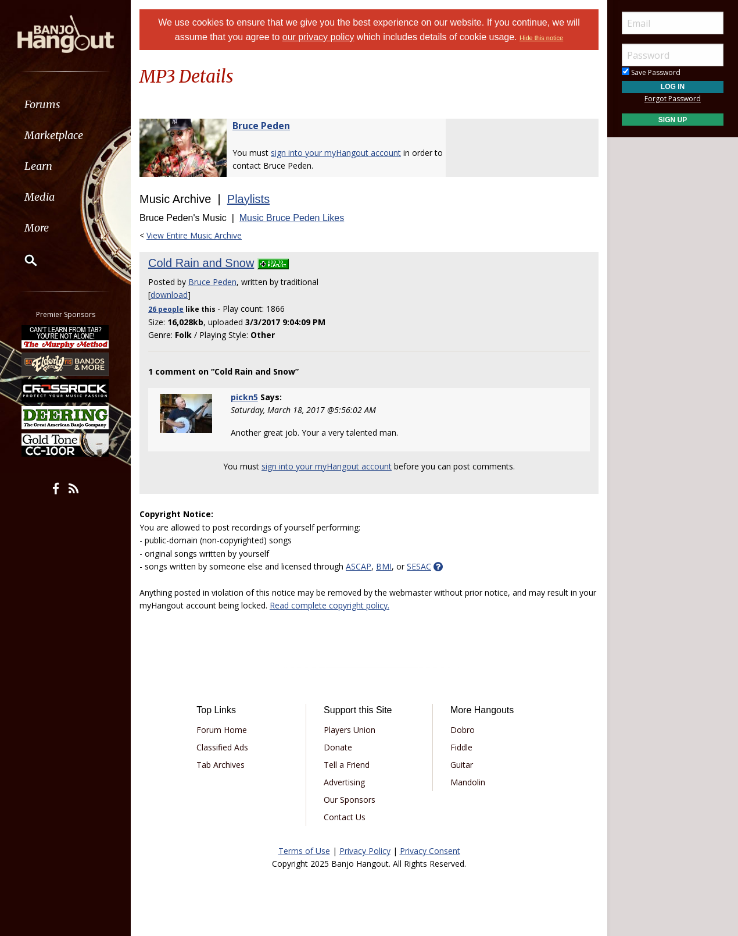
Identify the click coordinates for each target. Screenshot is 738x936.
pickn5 (244, 397)
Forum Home (221, 729)
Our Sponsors (349, 799)
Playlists (248, 199)
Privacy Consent (430, 850)
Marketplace (53, 135)
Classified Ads (222, 747)
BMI (384, 566)
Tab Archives (220, 764)
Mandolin (467, 782)
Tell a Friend (347, 764)
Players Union (349, 729)
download (169, 294)
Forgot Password (672, 99)
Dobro (462, 729)
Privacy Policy (365, 850)
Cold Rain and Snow (201, 263)
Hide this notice (541, 37)
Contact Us (345, 817)
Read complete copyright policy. (329, 605)
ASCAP (358, 566)
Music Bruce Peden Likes (292, 218)
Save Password (651, 72)
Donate (338, 747)
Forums (42, 104)
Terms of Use (304, 850)
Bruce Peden (261, 125)
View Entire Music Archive (194, 235)
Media (39, 197)
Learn (38, 166)
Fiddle (461, 747)
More (36, 227)
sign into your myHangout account (336, 152)
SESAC (419, 566)
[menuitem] (65, 104)
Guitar (461, 764)
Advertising (344, 782)
